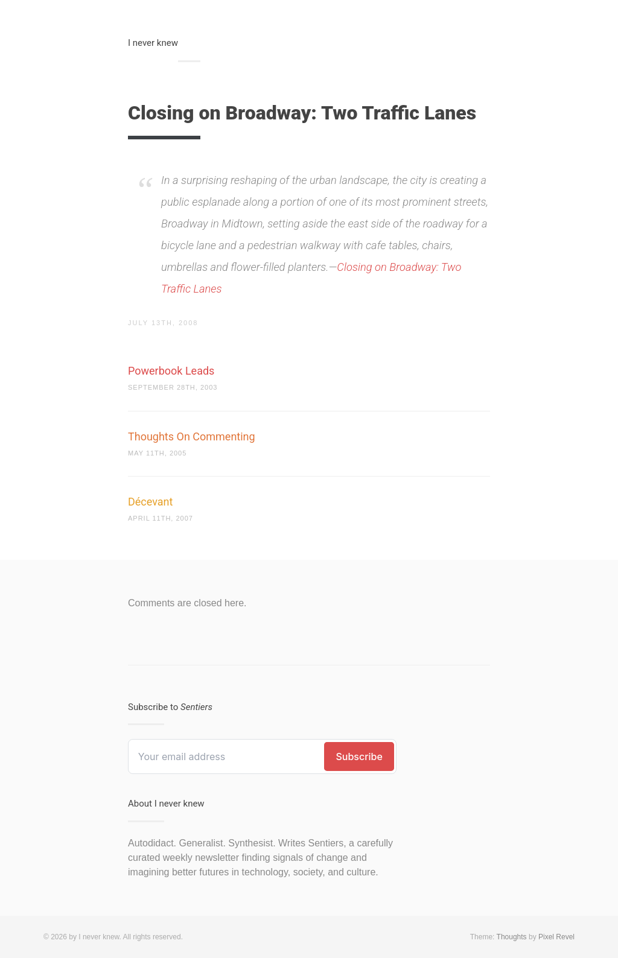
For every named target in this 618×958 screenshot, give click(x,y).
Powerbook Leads (171, 370)
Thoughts (512, 937)
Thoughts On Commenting (191, 436)
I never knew (153, 42)
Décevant (150, 501)
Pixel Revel (556, 937)
